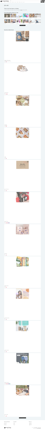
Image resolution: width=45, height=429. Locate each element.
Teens (30, 23)
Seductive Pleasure (6, 221)
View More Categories (22, 25)
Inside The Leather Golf (6, 382)
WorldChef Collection (6, 285)
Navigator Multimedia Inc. (39, 428)
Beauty (17, 23)
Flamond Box (5, 253)
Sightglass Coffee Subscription (7, 60)
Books (5, 23)
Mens (36, 23)
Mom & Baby (12, 23)
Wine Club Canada (6, 414)
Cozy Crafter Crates (6, 92)
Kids (23, 23)
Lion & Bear (5, 124)
